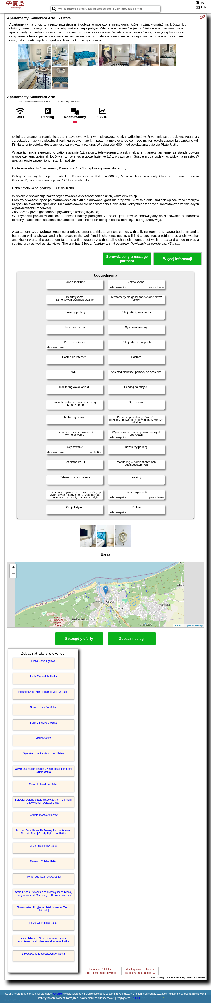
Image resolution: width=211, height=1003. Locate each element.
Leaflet (177, 625)
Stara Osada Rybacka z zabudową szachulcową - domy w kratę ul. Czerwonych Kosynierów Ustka (43, 894)
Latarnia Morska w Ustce (43, 815)
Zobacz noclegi (132, 639)
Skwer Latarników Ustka (43, 784)
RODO (136, 998)
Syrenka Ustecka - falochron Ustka (43, 753)
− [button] (13, 574)
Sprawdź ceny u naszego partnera (127, 259)
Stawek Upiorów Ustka (43, 707)
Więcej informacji (177, 259)
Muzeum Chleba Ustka (43, 861)
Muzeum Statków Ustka (43, 845)
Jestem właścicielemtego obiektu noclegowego (100, 971)
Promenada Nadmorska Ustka (43, 876)
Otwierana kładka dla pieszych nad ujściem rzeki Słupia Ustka (43, 770)
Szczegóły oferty (79, 639)
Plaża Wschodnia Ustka (43, 922)
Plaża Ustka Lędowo (43, 661)
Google (57, 993)
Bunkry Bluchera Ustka (43, 722)
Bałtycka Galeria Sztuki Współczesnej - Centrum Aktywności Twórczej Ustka (43, 801)
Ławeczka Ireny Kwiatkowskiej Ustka (43, 953)
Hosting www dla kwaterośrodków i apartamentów (140, 971)
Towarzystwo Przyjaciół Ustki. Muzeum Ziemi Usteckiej (43, 909)
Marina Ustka (43, 738)
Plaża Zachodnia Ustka (43, 676)
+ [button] (13, 567)
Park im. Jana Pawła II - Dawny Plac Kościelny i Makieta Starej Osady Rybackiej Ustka (43, 832)
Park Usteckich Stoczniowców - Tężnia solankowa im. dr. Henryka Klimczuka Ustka (43, 940)
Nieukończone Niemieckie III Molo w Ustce (43, 691)
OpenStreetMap (194, 625)
